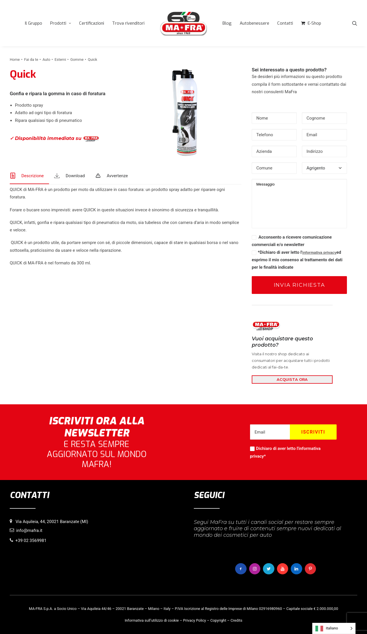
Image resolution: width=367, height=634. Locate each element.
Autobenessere (254, 23)
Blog (227, 23)
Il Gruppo (33, 23)
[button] (354, 23)
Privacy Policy (194, 620)
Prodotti (60, 23)
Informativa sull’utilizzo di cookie (152, 620)
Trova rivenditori (128, 23)
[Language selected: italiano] (334, 628)
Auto (46, 59)
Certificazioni (91, 23)
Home (15, 59)
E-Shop (314, 23)
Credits (236, 620)
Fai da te (31, 59)
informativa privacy (319, 252)
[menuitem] (33, 23)
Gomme (76, 59)
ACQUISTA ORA (292, 379)
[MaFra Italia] (183, 23)
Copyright (218, 620)
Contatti (285, 23)
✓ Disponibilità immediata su (54, 139)
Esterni (60, 59)
